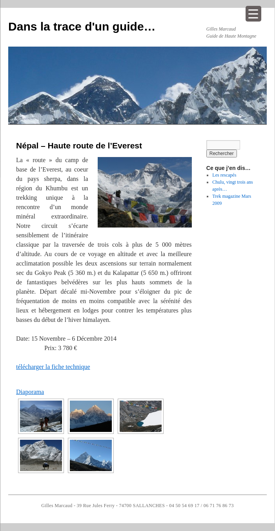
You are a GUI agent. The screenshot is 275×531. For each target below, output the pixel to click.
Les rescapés (224, 175)
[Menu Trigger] (253, 14)
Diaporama (30, 391)
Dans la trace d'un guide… (82, 26)
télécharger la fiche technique (53, 366)
